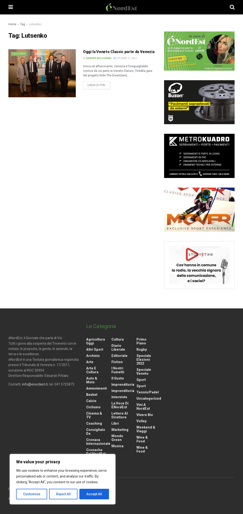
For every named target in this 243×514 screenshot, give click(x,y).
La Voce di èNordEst (119, 405)
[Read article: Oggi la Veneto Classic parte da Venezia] (42, 73)
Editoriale (119, 356)
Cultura (117, 339)
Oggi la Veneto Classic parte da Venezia (118, 51)
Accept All (94, 494)
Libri (115, 423)
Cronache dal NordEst (96, 452)
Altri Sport (94, 349)
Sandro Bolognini (98, 58)
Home (12, 24)
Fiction (117, 362)
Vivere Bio (144, 415)
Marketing (119, 430)
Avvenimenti (96, 388)
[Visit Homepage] (121, 7)
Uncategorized (148, 398)
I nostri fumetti (117, 370)
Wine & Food (142, 439)
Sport (141, 380)
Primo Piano (141, 341)
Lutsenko (35, 24)
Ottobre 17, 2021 (125, 58)
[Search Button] (232, 7)
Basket (91, 395)
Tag (22, 24)
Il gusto (117, 378)
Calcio (91, 401)
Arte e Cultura (92, 370)
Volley (141, 421)
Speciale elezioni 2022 (143, 359)
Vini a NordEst (143, 406)
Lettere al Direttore (119, 415)
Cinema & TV (94, 415)
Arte (89, 362)
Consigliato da (95, 431)
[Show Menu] (10, 7)
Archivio (93, 356)
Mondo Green (117, 438)
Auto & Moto (91, 380)
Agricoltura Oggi (95, 341)
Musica (117, 446)
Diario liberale (118, 347)
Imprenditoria (122, 384)
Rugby (141, 349)
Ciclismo (19, 53)
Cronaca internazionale (98, 442)
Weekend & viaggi (145, 429)
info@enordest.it (35, 384)
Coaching (94, 423)
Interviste (119, 397)
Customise (31, 494)
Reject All (63, 494)
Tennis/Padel (147, 392)
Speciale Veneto (143, 371)
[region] (62, 479)
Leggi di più (99, 85)
